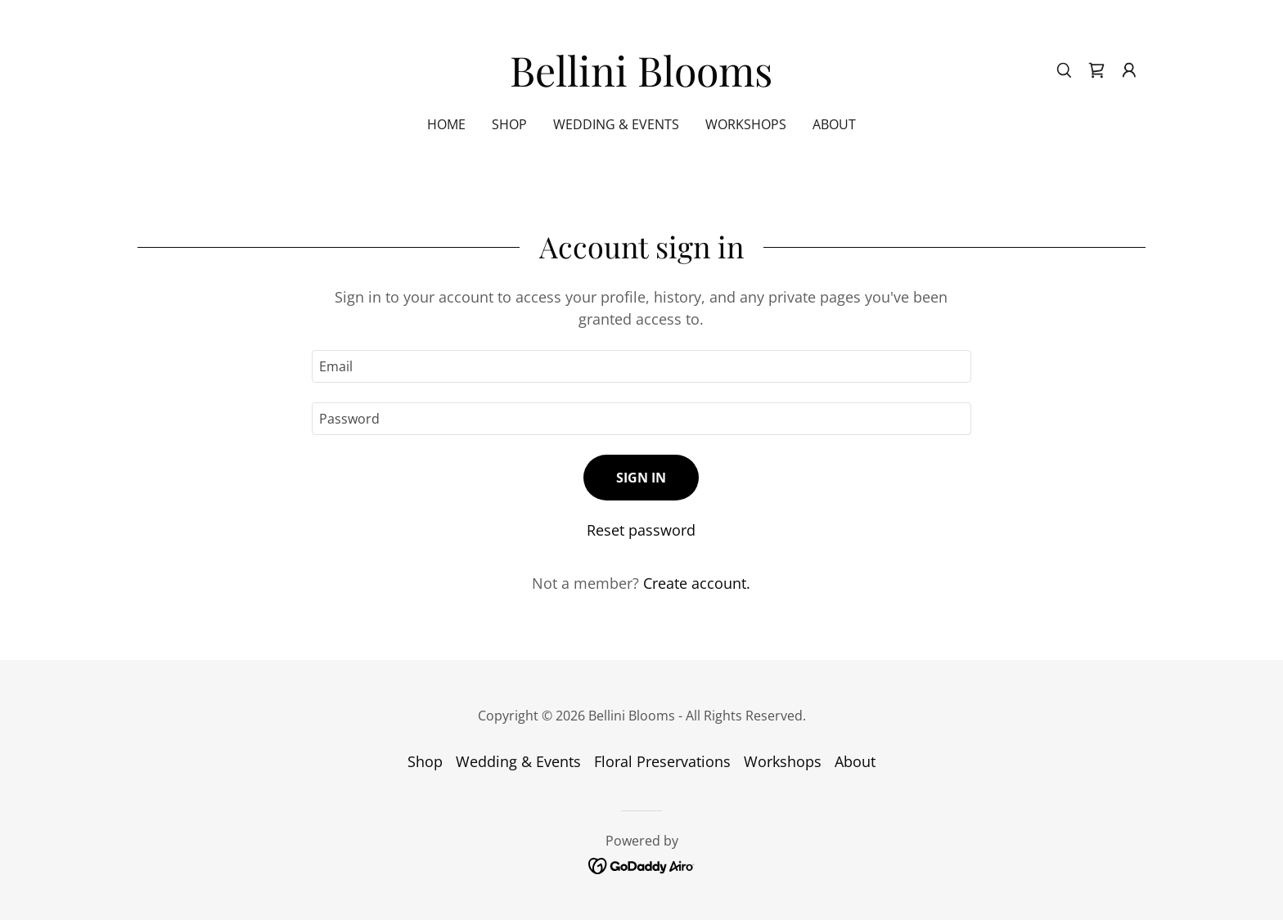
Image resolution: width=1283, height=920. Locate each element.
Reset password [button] (641, 530)
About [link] (834, 124)
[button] (1129, 70)
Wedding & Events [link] (616, 124)
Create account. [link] (696, 583)
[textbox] (641, 366)
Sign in (641, 478)
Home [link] (446, 124)
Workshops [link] (745, 124)
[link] (641, 81)
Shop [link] (509, 124)
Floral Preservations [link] (662, 761)
